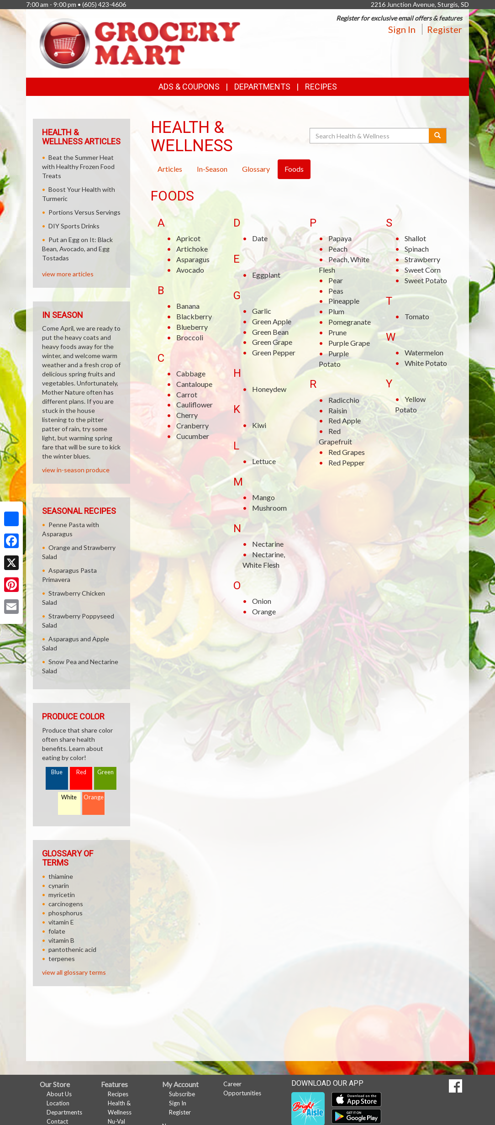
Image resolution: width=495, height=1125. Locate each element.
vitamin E (61, 922)
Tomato (417, 316)
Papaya (340, 238)
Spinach (417, 248)
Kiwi (259, 425)
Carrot (186, 394)
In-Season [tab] (212, 168)
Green (105, 772)
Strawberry (422, 259)
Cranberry (192, 425)
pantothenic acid (72, 949)
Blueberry (192, 326)
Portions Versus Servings (84, 212)
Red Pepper (346, 462)
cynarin (58, 885)
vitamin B (61, 940)
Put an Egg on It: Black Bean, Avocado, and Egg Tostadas (77, 249)
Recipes (321, 86)
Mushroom (269, 507)
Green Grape (272, 342)
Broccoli (189, 337)
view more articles (68, 274)
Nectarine (268, 543)
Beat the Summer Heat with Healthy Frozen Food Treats (78, 166)
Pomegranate (349, 321)
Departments (64, 1112)
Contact (57, 1121)
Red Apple (344, 420)
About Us (59, 1094)
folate (56, 931)
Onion (261, 601)
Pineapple (343, 300)
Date (260, 238)
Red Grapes (346, 452)
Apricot (188, 238)
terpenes (61, 958)
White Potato (426, 363)
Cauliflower (194, 404)
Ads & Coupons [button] (189, 86)
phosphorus (65, 913)
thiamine (60, 876)
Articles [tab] (170, 168)
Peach (338, 248)
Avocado (190, 269)
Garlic (261, 310)
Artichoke (192, 248)
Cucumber (192, 436)
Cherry (187, 415)
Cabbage (190, 373)
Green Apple (271, 321)
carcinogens (65, 904)
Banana (188, 305)
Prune (337, 332)
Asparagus (193, 259)
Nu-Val (116, 1121)
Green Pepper (273, 352)
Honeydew (269, 389)
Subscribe (182, 1094)
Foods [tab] (294, 168)
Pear (335, 280)
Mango (263, 497)
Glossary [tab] (256, 168)
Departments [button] (262, 86)
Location (58, 1103)
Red (81, 772)
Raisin (337, 410)
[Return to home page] (140, 42)
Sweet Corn (423, 269)
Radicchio (343, 400)
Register (444, 29)
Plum (336, 311)
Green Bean (270, 331)
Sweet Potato (426, 280)
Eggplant (266, 274)
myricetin (61, 894)
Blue (57, 772)
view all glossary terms (74, 972)
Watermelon (424, 352)
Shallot (415, 238)
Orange (264, 611)
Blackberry (194, 316)
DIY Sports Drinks (74, 226)
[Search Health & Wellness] (370, 135)
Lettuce (264, 461)
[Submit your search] (438, 135)
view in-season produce (76, 470)
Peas (335, 290)
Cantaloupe (194, 384)
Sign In (402, 29)
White (69, 797)
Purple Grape (349, 342)
